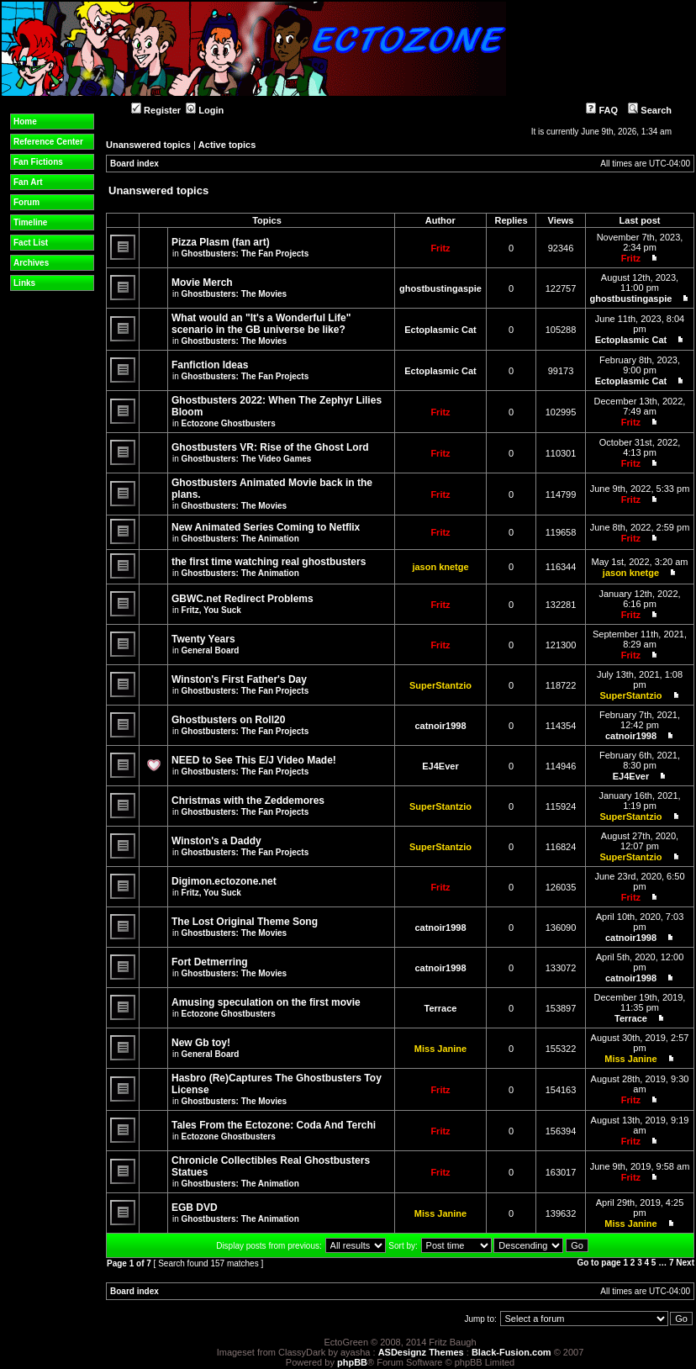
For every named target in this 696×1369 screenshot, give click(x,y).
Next (685, 1262)
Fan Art (28, 182)
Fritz (440, 248)
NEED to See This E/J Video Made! (253, 760)
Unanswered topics (148, 145)
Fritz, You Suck (211, 610)
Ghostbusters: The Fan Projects (245, 253)
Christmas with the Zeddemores (247, 800)
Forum (26, 202)
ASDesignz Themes (421, 1352)
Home (25, 121)
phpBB (352, 1362)
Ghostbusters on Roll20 (228, 720)
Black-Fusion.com (511, 1352)
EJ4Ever (440, 766)
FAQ (602, 110)
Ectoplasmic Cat (440, 330)
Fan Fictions (38, 161)
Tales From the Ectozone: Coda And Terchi (273, 1125)
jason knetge (440, 567)
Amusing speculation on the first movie (266, 1002)
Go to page (598, 1262)
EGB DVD (194, 1207)
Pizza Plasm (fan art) (220, 242)
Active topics (227, 145)
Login (205, 110)
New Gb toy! (200, 1043)
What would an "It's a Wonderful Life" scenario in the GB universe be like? (261, 324)
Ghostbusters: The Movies (234, 294)
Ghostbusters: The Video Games (247, 458)
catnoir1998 (440, 726)
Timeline (30, 222)
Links (24, 283)
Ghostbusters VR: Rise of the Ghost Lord (270, 447)
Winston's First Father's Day (239, 679)
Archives (31, 262)
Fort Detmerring (209, 962)
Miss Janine (440, 1049)
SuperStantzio (440, 685)
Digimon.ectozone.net (224, 881)
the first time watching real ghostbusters (268, 562)
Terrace (440, 1008)
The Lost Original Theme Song (244, 922)
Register (156, 110)
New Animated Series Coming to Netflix (265, 527)
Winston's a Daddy (216, 841)
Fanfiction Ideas (209, 365)
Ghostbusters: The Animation (240, 538)
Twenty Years (203, 639)
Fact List (30, 242)
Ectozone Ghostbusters (229, 423)
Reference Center (48, 141)
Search (650, 110)
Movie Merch (202, 282)
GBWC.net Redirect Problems (242, 599)
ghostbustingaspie (440, 288)
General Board (211, 650)
